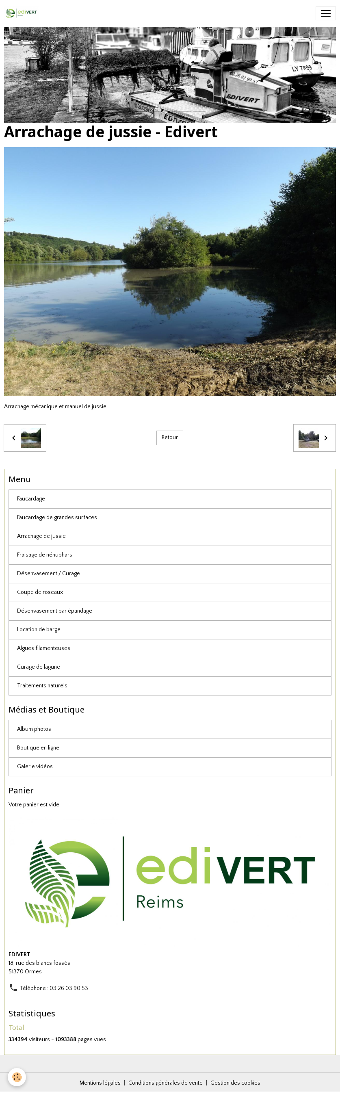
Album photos (34, 729)
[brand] (23, 13)
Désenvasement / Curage (48, 573)
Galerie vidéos (35, 766)
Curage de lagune (38, 667)
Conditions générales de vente (165, 1083)
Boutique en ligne (38, 748)
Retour (170, 437)
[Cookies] (17, 1077)
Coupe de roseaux (40, 592)
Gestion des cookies (235, 1083)
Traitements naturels (42, 685)
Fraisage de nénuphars (44, 555)
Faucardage (31, 499)
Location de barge (39, 629)
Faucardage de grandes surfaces (57, 517)
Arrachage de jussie (41, 536)
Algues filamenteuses (43, 648)
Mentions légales (100, 1083)
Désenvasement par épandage (54, 611)
